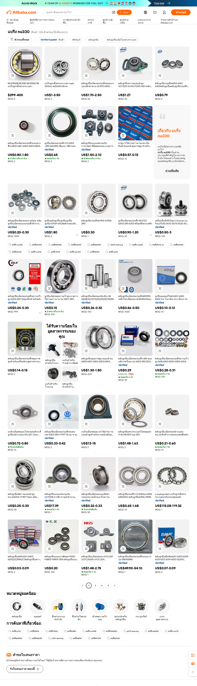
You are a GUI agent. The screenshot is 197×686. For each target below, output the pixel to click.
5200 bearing (115, 244)
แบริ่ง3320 (93, 252)
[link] (193, 655)
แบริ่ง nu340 (89, 631)
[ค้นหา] (124, 12)
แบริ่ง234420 (110, 631)
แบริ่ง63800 (15, 638)
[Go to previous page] (82, 585)
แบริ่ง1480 (70, 631)
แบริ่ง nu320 (136, 244)
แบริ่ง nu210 (34, 252)
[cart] (155, 13)
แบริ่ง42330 (55, 244)
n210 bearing (55, 638)
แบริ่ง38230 (35, 638)
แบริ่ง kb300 (152, 631)
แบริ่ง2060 (113, 638)
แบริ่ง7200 (51, 631)
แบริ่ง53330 (94, 244)
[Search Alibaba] (77, 12)
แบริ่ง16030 (74, 244)
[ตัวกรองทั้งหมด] (20, 39)
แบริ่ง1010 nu (156, 244)
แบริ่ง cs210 (172, 631)
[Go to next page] (115, 585)
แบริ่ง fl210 (54, 252)
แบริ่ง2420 (76, 638)
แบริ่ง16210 (15, 252)
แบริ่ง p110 (112, 252)
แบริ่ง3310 (33, 631)
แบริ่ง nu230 (16, 244)
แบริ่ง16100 (35, 244)
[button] (114, 12)
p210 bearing (131, 631)
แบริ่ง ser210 (73, 252)
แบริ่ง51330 (176, 244)
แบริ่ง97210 (94, 638)
